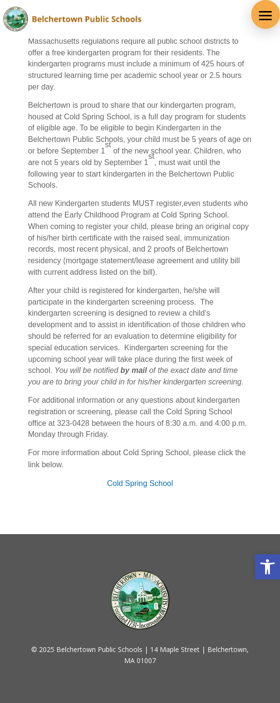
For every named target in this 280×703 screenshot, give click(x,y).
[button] (265, 14)
